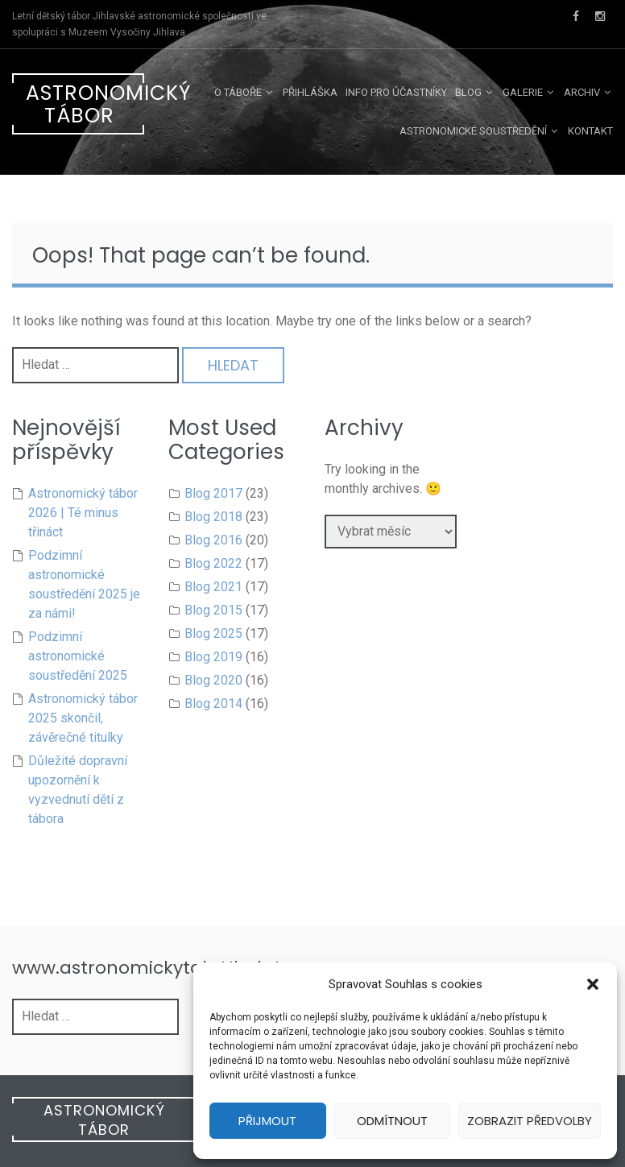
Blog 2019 (213, 656)
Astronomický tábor (85, 104)
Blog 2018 (213, 516)
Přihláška (310, 92)
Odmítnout (392, 1120)
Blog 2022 (213, 563)
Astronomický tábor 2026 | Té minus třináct (83, 513)
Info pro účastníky (396, 92)
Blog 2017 (213, 493)
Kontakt (590, 131)
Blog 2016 (213, 540)
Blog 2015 (213, 610)
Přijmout (267, 1120)
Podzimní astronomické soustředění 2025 (77, 656)
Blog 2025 (213, 633)
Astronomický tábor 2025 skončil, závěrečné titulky (83, 718)
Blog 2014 (213, 703)
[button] (593, 984)
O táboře (238, 92)
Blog (468, 92)
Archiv (582, 92)
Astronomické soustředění (473, 131)
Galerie (523, 92)
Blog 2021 (213, 586)
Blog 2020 (213, 680)
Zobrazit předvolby (529, 1120)
